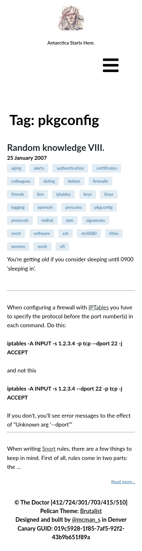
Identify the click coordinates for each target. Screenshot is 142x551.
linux (109, 194)
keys (88, 194)
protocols (20, 220)
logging (17, 207)
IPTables (98, 307)
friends (17, 194)
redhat (47, 220)
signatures (95, 220)
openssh (45, 207)
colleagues (20, 181)
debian (74, 181)
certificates (107, 168)
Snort (49, 448)
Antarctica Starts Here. (71, 43)
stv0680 (89, 233)
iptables (63, 194)
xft (62, 246)
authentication (70, 168)
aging (16, 168)
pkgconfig (104, 207)
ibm (40, 194)
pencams (73, 207)
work (42, 246)
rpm (69, 220)
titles (113, 233)
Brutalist (91, 510)
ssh (66, 233)
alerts (39, 168)
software (42, 233)
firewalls (100, 181)
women (18, 246)
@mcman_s (86, 519)
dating (49, 181)
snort (16, 233)
